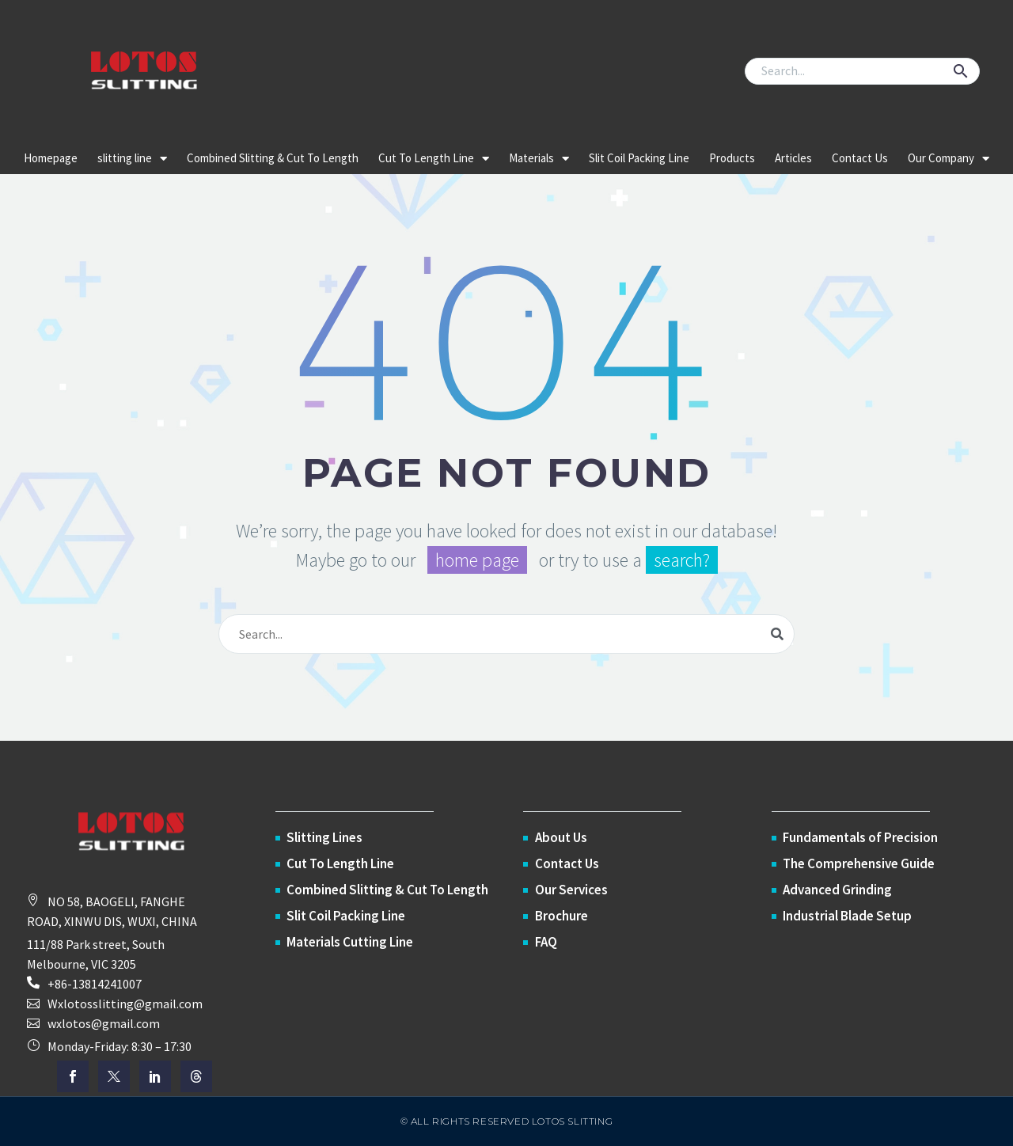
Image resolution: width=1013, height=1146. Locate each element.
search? (682, 560)
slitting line (132, 159)
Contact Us (860, 157)
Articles (793, 157)
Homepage (51, 157)
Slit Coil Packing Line (639, 157)
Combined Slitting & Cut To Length (273, 157)
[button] (960, 71)
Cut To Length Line (433, 159)
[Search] (862, 71)
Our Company (948, 159)
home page (477, 560)
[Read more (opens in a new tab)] (134, 984)
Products (732, 157)
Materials (539, 159)
